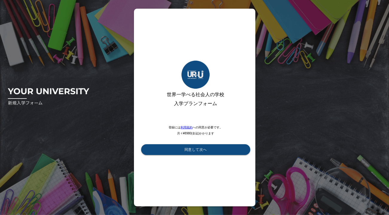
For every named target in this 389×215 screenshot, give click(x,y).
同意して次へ (195, 150)
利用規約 (187, 127)
